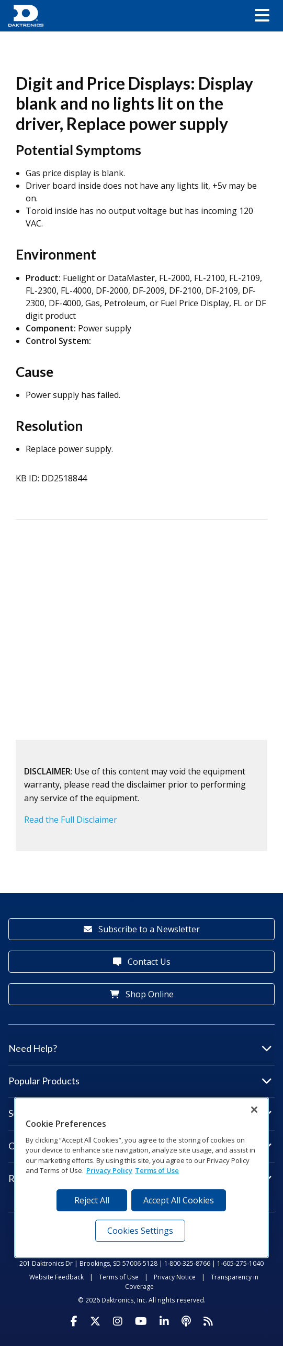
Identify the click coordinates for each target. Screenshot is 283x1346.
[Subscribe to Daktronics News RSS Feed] (208, 1321)
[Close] (254, 1109)
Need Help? (140, 1048)
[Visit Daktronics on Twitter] (95, 1321)
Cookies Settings (140, 1230)
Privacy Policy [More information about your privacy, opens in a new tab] (109, 1170)
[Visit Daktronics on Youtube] (141, 1321)
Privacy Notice (175, 1277)
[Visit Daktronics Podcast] (186, 1321)
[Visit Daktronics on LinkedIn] (164, 1321)
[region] (141, 1177)
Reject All (91, 1200)
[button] (262, 16)
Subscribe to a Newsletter (142, 929)
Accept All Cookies (178, 1200)
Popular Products (140, 1080)
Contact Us (142, 961)
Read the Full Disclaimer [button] (70, 819)
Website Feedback (56, 1277)
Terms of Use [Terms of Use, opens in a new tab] (157, 1170)
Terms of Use (119, 1277)
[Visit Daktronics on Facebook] (74, 1321)
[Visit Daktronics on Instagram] (117, 1321)
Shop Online (142, 994)
